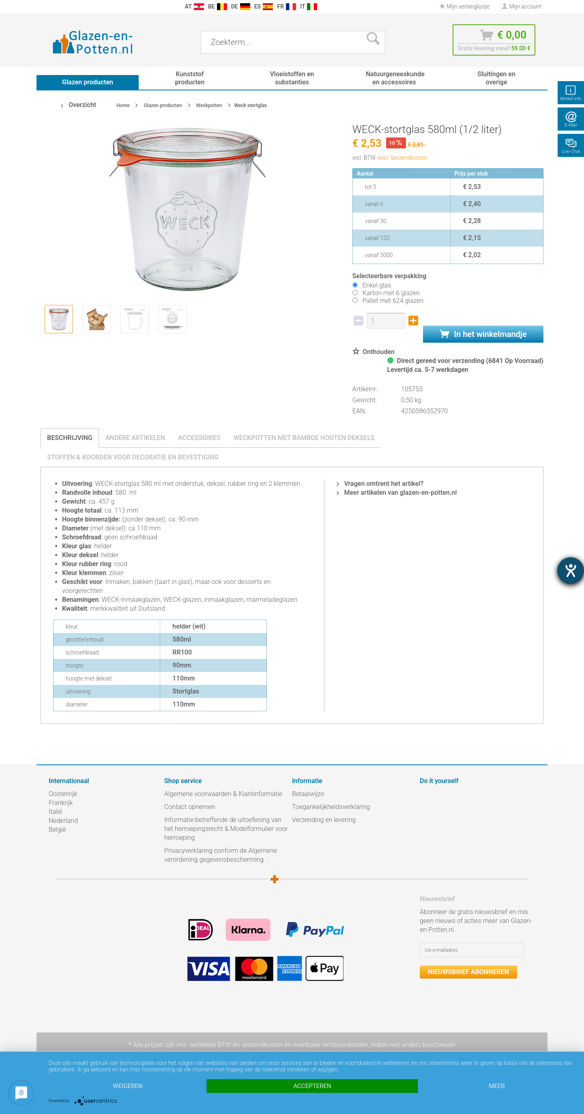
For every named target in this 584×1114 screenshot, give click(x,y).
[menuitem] (52, 7)
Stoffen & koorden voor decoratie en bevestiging (133, 457)
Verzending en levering (324, 820)
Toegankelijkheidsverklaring (331, 807)
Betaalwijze (308, 794)
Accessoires (199, 438)
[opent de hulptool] (570, 570)
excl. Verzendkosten (402, 158)
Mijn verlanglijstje (464, 6)
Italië (55, 812)
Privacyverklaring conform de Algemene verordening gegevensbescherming (220, 855)
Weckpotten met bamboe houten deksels (304, 438)
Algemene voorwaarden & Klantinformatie (223, 794)
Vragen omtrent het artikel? (380, 483)
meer (497, 1086)
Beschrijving (69, 438)
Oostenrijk (63, 794)
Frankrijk (61, 803)
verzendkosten (262, 1045)
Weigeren (127, 1086)
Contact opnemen (189, 807)
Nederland (63, 820)
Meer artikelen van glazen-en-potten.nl (397, 492)
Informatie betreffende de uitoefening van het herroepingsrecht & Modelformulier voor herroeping (226, 828)
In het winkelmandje (483, 334)
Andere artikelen (135, 438)
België (57, 829)
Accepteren (312, 1086)
